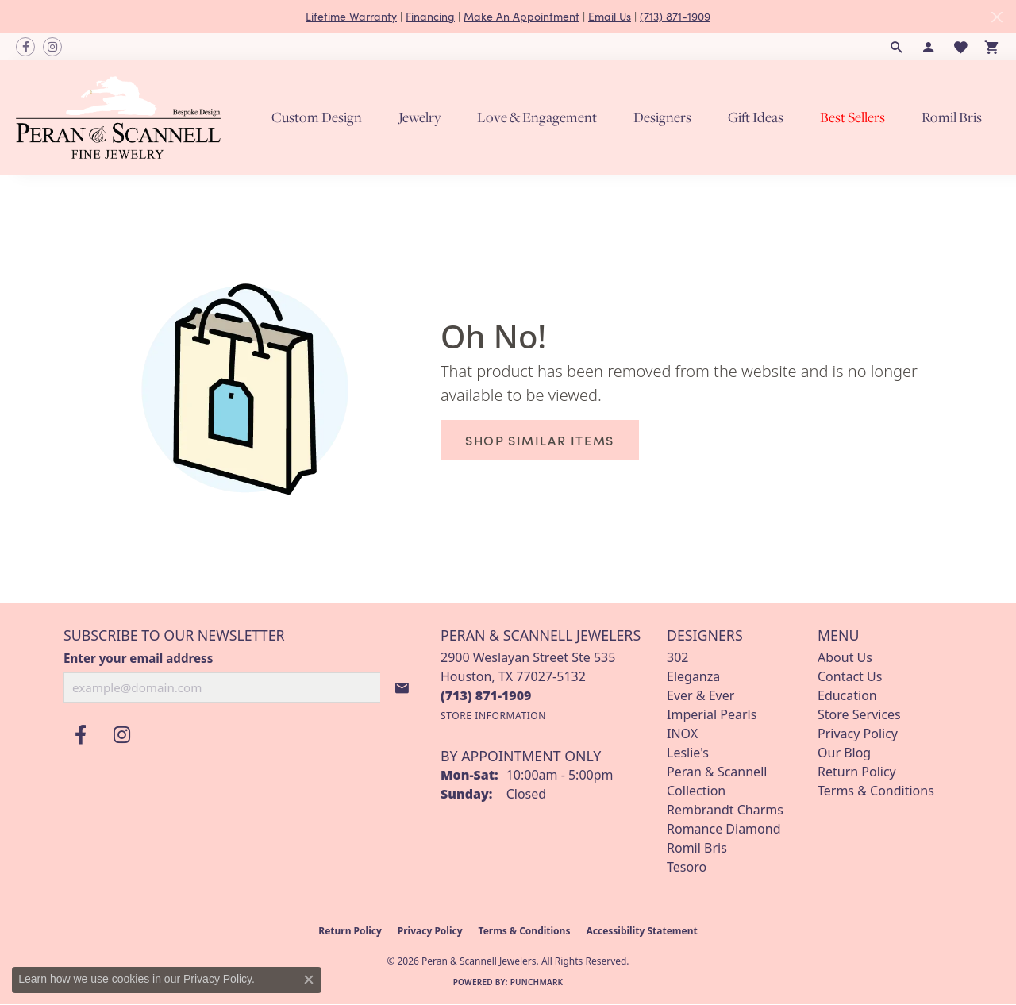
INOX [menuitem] (682, 733)
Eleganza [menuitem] (693, 676)
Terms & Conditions (876, 790)
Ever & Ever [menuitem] (700, 695)
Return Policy (857, 771)
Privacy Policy (858, 733)
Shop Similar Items (539, 440)
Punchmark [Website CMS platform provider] (537, 982)
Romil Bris (952, 117)
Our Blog (844, 752)
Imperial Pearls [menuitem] (711, 714)
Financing (430, 16)
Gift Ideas (755, 117)
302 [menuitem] (677, 657)
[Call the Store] (486, 695)
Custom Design (316, 117)
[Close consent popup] (309, 979)
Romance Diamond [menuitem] (723, 829)
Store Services (859, 714)
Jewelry (419, 117)
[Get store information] (493, 715)
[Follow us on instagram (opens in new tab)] (52, 46)
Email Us (609, 16)
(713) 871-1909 (675, 16)
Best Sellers (852, 117)
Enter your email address (138, 658)
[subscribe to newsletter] (402, 687)
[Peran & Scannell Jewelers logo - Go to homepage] (130, 117)
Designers (662, 117)
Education (847, 695)
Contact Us (850, 676)
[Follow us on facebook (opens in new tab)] (25, 46)
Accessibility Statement (641, 931)
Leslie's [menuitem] (688, 752)
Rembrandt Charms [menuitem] (725, 809)
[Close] (996, 17)
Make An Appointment (521, 16)
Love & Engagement (537, 117)
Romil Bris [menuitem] (697, 848)
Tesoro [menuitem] (686, 867)
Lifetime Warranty (351, 16)
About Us (845, 657)
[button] (897, 46)
